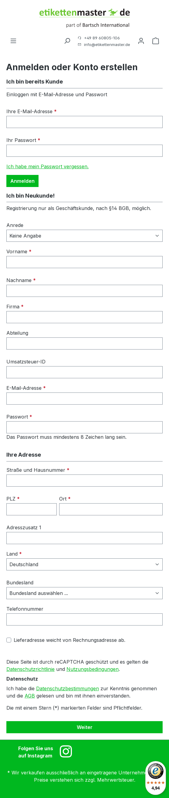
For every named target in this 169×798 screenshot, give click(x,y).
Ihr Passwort (23, 140)
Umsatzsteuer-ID (26, 362)
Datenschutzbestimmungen (67, 688)
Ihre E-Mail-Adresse (31, 111)
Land (14, 554)
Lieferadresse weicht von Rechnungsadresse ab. (69, 640)
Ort (65, 499)
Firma (15, 307)
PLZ (13, 499)
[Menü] (13, 40)
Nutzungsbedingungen (92, 669)
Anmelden (22, 181)
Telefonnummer (24, 609)
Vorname (19, 251)
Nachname (21, 280)
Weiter (85, 727)
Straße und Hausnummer (37, 470)
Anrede (14, 225)
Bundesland (19, 583)
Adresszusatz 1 (23, 527)
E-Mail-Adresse (26, 388)
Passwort (19, 417)
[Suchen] (67, 40)
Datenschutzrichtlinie (30, 669)
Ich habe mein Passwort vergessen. (47, 166)
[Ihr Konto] (141, 40)
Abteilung (17, 333)
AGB (30, 696)
